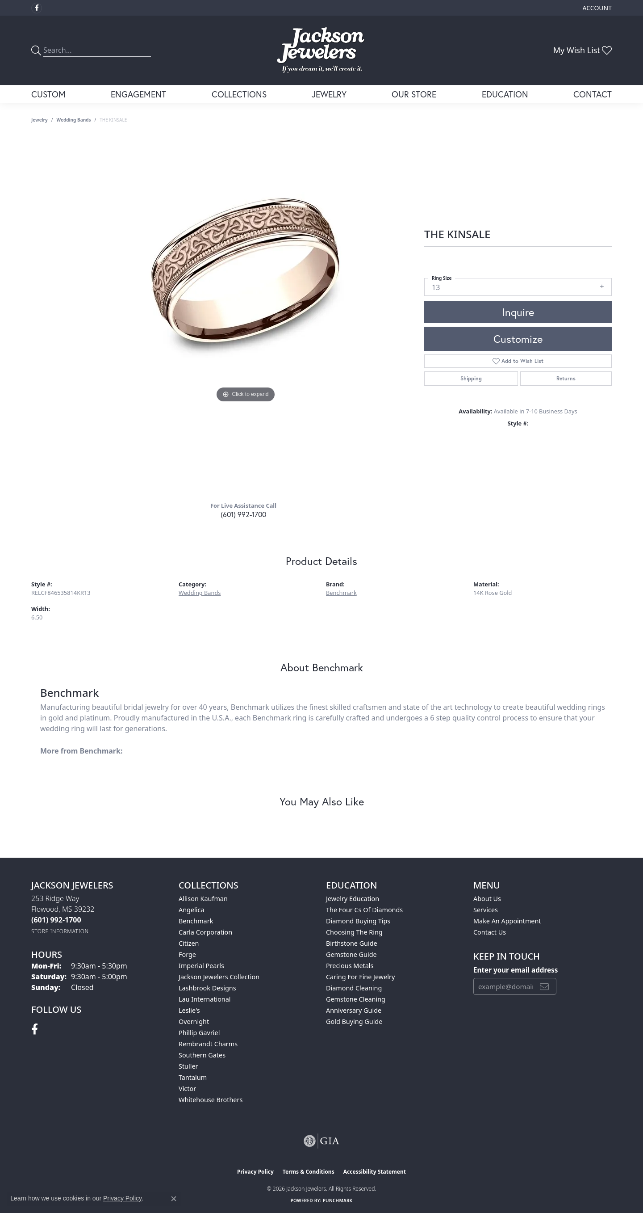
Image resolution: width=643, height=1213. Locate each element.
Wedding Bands (74, 120)
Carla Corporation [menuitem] (205, 932)
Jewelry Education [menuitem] (352, 898)
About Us (487, 898)
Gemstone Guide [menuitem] (351, 954)
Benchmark (341, 593)
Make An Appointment (507, 921)
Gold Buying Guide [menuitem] (354, 1021)
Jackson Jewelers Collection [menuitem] (219, 977)
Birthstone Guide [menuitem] (351, 943)
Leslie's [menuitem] (189, 1010)
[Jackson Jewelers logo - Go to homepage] (321, 50)
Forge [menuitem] (187, 954)
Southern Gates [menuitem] (202, 1055)
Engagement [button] (138, 94)
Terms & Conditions (308, 1171)
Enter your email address (515, 969)
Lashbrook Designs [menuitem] (207, 988)
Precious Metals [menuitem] (349, 965)
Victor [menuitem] (187, 1088)
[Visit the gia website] (321, 1141)
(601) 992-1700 (243, 514)
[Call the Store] (56, 920)
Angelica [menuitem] (191, 910)
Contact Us (489, 932)
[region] (246, 315)
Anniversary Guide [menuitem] (353, 1010)
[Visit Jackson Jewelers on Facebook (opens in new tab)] (36, 8)
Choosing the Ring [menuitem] (354, 932)
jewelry (39, 120)
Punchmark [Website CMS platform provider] (338, 1200)
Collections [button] (239, 94)
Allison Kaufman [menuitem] (203, 898)
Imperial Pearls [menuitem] (201, 965)
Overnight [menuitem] (194, 1021)
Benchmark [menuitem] (196, 921)
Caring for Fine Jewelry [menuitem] (360, 977)
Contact (592, 94)
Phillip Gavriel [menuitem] (199, 1032)
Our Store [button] (414, 94)
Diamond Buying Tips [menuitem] (358, 921)
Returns (566, 378)
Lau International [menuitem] (205, 999)
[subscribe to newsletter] (544, 986)
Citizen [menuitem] (189, 943)
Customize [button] (518, 339)
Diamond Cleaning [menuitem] (354, 988)
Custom (48, 94)
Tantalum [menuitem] (193, 1077)
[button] (596, 8)
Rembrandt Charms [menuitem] (208, 1044)
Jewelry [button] (329, 94)
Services (485, 910)
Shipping (471, 378)
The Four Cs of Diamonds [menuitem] (364, 910)
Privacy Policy (255, 1171)
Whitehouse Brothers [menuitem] (210, 1099)
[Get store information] (60, 931)
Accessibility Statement (374, 1171)
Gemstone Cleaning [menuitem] (355, 999)
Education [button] (505, 94)
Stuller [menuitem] (188, 1066)
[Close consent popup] (173, 1198)
